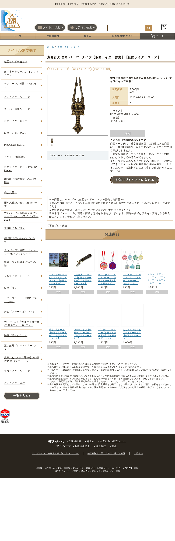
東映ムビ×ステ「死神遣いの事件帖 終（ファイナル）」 (21, 359)
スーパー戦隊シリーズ (17, 109)
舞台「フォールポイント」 (19, 311)
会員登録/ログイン (122, 36)
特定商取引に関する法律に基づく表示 (106, 453)
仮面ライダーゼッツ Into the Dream (20, 169)
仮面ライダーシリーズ (69, 47)
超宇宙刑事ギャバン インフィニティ (21, 73)
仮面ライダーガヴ (14, 383)
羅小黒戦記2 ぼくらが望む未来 (20, 204)
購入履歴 (101, 446)
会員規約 (138, 453)
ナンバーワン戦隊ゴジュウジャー (21, 85)
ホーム (50, 47)
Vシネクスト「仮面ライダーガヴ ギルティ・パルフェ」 (21, 323)
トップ (18, 36)
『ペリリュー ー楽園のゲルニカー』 (21, 300)
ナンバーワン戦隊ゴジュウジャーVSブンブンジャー (21, 252)
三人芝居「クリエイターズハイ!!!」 (21, 347)
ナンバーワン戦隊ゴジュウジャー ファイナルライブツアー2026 (21, 216)
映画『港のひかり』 (15, 335)
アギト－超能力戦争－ (17, 156)
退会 (114, 446)
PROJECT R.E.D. (14, 144)
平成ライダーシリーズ (17, 371)
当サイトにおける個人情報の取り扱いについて (55, 453)
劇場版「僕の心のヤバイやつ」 (19, 240)
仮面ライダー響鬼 (102, 69)
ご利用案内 (52, 36)
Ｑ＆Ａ (87, 36)
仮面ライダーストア (81, 69)
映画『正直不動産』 (15, 133)
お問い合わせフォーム (113, 441)
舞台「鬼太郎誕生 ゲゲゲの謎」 (20, 264)
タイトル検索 (49, 27)
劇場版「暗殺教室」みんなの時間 (21, 180)
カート (157, 36)
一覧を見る (20, 395)
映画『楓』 (10, 287)
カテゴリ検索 (81, 27)
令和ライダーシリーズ (17, 275)
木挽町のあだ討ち (14, 228)
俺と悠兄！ (10, 192)
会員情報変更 (82, 446)
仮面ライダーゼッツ (15, 61)
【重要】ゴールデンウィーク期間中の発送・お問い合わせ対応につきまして (93, 4)
